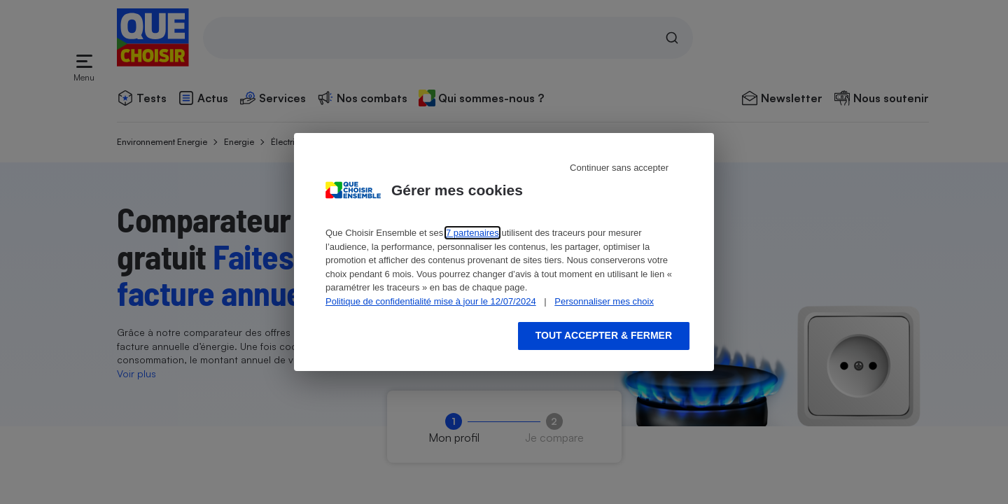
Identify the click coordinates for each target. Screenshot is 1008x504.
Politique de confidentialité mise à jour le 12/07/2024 (431, 301)
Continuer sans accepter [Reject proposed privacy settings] (619, 167)
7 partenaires (472, 232)
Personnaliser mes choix (604, 301)
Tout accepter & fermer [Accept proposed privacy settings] (604, 335)
